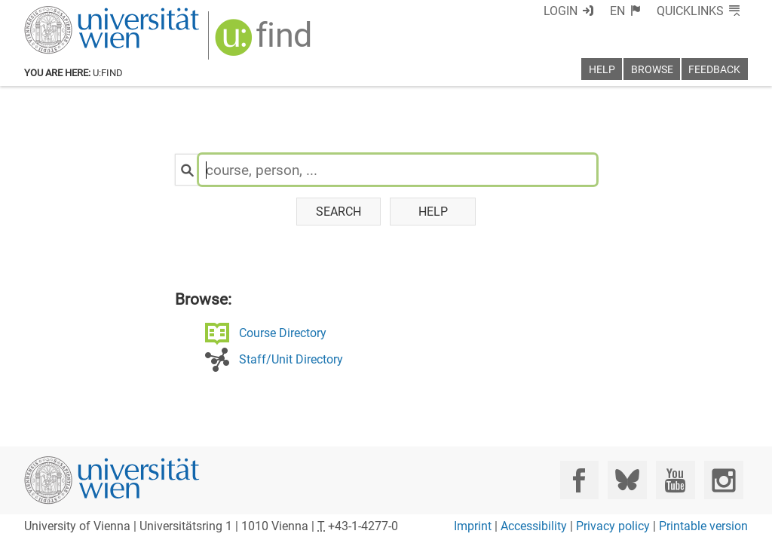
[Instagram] (723, 480)
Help (433, 211)
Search (338, 211)
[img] (265, 42)
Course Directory (282, 333)
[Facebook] (579, 480)
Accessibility (534, 526)
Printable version (703, 526)
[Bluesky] (627, 480)
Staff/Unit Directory (291, 359)
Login (560, 11)
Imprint (473, 526)
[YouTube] (675, 480)
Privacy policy (613, 526)
